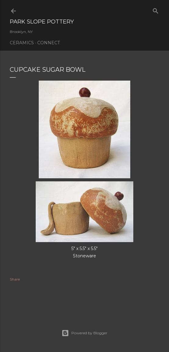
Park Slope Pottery (42, 21)
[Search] (155, 10)
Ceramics (22, 42)
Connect (48, 42)
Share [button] (15, 279)
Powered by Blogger (84, 333)
